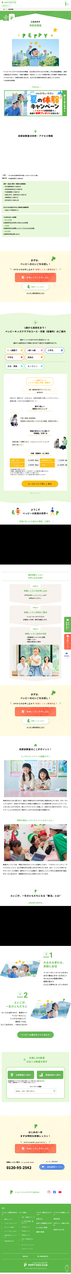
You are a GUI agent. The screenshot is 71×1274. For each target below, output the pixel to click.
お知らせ (39, 1220)
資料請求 (57, 1220)
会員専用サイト (6, 5)
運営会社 (25, 1258)
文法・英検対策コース (28, 1241)
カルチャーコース (27, 1250)
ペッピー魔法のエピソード (44, 1215)
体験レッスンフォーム (36, 596)
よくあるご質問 (41, 1229)
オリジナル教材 (9, 1228)
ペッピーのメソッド (10, 1224)
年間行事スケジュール (10, 1237)
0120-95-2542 (18, 1168)
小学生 (56, 351)
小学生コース (26, 1228)
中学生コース (26, 1232)
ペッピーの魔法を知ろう (9, 1215)
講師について (8, 1220)
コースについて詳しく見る (40, 484)
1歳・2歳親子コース (28, 1218)
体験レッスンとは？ (38, 287)
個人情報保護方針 (42, 1258)
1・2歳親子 (15, 351)
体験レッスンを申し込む (35, 277)
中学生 (15, 358)
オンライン (35, 367)
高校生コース (26, 1236)
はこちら (52, 1168)
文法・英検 (15, 367)
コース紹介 (23, 1214)
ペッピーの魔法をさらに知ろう (35, 1035)
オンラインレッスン (28, 1246)
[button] (32, 493)
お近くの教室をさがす (44, 1224)
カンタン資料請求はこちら (35, 293)
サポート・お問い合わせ (61, 1225)
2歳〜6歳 (35, 351)
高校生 (35, 358)
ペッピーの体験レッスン (61, 1215)
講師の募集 (40, 1233)
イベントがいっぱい (10, 1232)
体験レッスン (67, 642)
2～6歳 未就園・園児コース (27, 1223)
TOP (4, 9)
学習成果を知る (9, 1242)
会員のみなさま (59, 1231)
